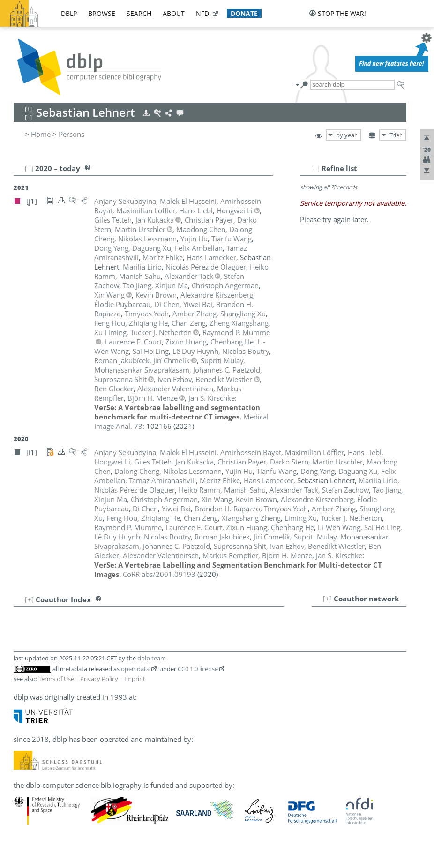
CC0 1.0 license (198, 669)
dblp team (151, 658)
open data (135, 669)
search (139, 13)
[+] (327, 598)
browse (101, 13)
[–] (315, 168)
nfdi (203, 13)
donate (244, 13)
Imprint (134, 678)
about (174, 13)
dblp (69, 13)
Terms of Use (56, 678)
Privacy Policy (99, 678)
